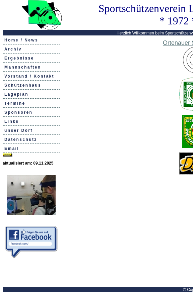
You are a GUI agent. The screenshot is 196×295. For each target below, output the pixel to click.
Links (11, 121)
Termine (14, 103)
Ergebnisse (19, 58)
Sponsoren (18, 112)
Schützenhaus (22, 85)
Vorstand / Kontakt (29, 76)
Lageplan (16, 94)
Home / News (21, 40)
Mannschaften (22, 67)
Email (11, 148)
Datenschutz (20, 139)
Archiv (13, 49)
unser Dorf (18, 130)
